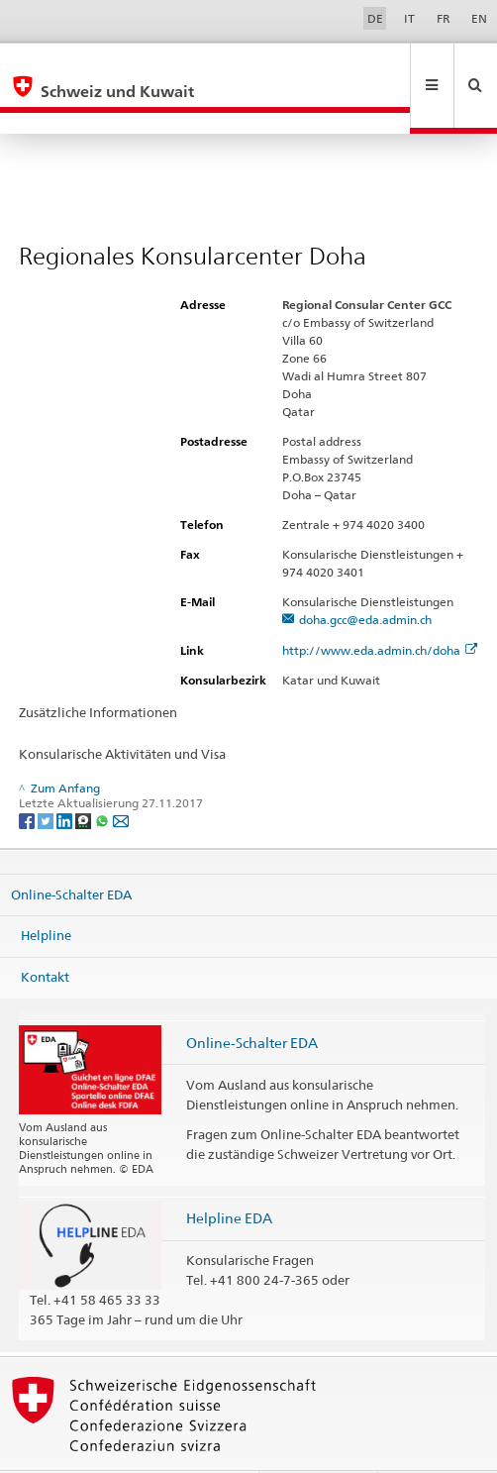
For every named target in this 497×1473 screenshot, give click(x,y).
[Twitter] (47, 777)
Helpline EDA (229, 1175)
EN (479, 18)
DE (375, 18)
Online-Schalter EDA (71, 852)
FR (443, 18)
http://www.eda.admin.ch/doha (379, 607)
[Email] (121, 777)
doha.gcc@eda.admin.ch (365, 577)
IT (409, 18)
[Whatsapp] (103, 777)
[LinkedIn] (65, 777)
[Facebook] (28, 777)
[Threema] (84, 777)
